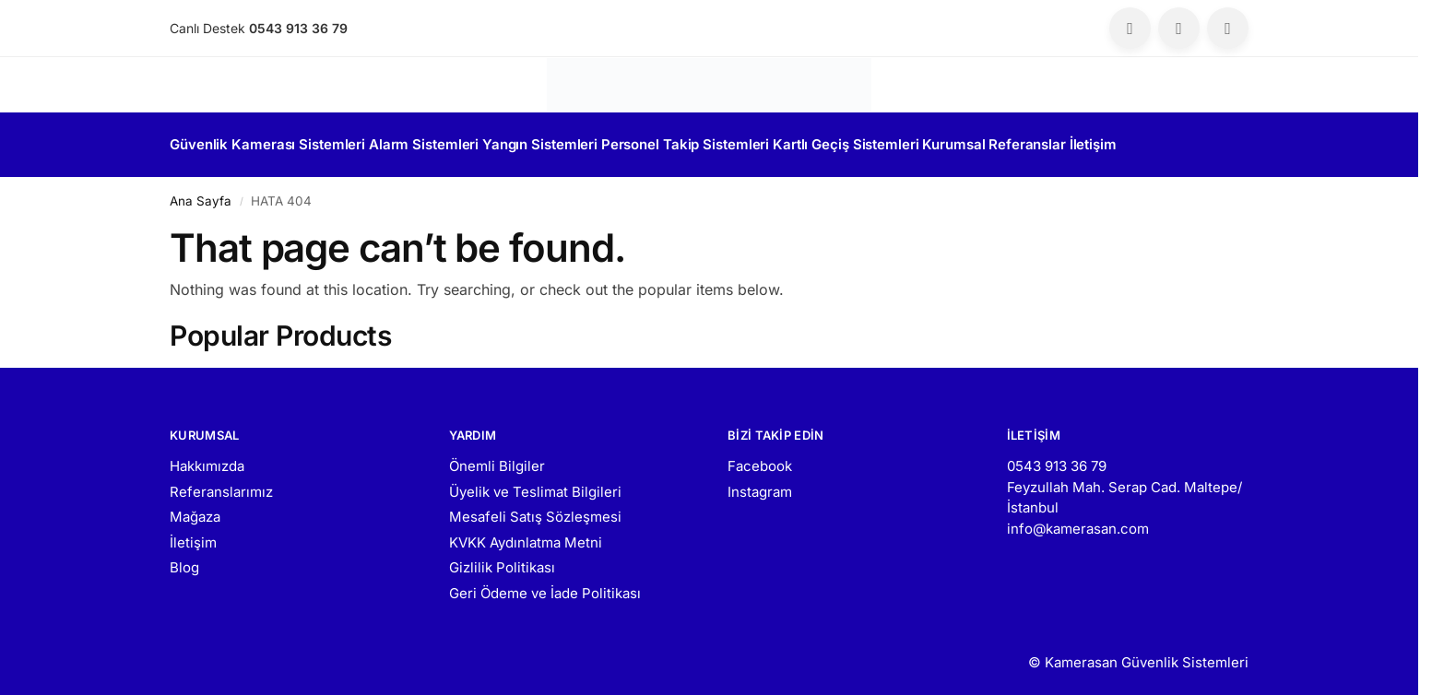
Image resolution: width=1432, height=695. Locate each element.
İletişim (193, 534)
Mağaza (195, 509)
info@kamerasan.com (1078, 520)
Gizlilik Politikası (502, 560)
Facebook (760, 458)
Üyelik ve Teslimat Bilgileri (535, 483)
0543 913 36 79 (1057, 458)
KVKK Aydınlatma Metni (525, 534)
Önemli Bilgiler (497, 458)
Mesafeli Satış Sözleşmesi (535, 509)
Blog (184, 560)
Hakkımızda (207, 458)
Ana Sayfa (200, 192)
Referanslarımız (221, 483)
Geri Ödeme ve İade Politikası (545, 585)
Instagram (760, 483)
